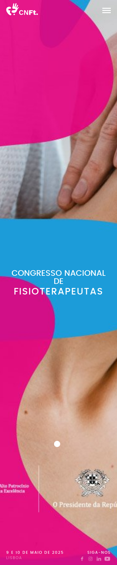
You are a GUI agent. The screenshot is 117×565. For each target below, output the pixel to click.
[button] (106, 10)
